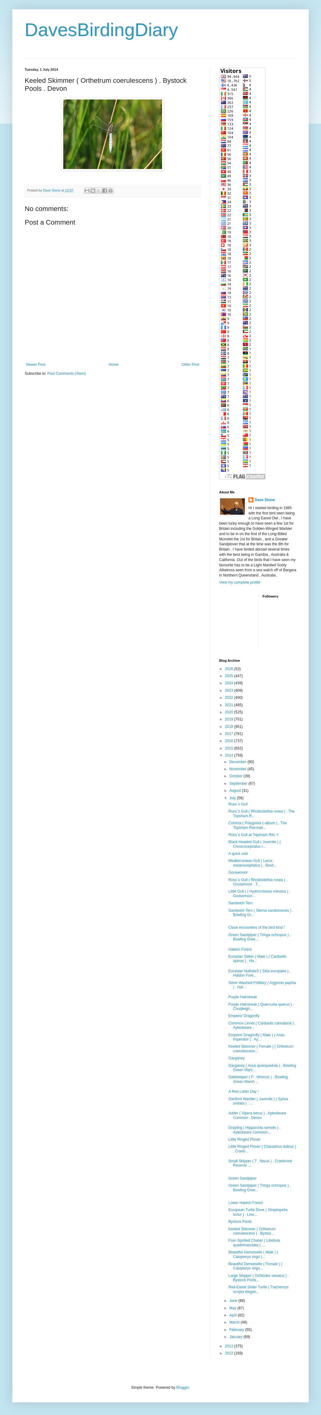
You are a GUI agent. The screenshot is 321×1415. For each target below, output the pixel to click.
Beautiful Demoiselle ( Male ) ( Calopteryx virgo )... (253, 1254)
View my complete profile (239, 582)
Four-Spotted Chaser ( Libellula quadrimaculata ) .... (254, 1242)
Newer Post (35, 364)
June (233, 1301)
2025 (229, 676)
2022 (229, 697)
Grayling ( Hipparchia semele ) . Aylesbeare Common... (254, 1130)
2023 (229, 690)
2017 (229, 734)
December (238, 762)
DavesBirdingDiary (101, 29)
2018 (229, 726)
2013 (229, 1346)
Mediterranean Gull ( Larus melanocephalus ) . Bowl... (252, 863)
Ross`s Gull (238, 804)
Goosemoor (238, 872)
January (236, 1337)
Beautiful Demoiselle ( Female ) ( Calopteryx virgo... (255, 1266)
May (233, 1308)
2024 (229, 683)
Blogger (182, 1387)
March (235, 1322)
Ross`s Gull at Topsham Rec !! (253, 835)
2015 (229, 748)
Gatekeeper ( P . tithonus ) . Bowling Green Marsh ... (258, 1079)
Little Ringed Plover (244, 1139)
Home (114, 364)
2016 (229, 741)
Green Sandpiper (242, 1178)
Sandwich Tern (240, 903)
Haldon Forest (240, 949)
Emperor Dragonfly (244, 1016)
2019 (229, 719)
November (238, 769)
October (236, 776)
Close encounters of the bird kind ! (256, 927)
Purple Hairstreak (242, 997)
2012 (229, 1353)
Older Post (190, 364)
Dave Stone (265, 500)
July (233, 798)
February (237, 1330)
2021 (229, 705)
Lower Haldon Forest (245, 1203)
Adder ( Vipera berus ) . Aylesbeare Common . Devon (257, 1115)
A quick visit (238, 853)
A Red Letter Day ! (243, 1091)
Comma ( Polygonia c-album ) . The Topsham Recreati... (257, 825)
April (233, 1315)
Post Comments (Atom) (66, 373)
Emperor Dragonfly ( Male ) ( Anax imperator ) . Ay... (256, 1037)
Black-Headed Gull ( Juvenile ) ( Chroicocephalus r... (254, 844)
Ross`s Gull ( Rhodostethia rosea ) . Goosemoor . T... (257, 882)
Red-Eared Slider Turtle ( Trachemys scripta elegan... (258, 1289)
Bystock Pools (240, 1221)
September (238, 783)
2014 (229, 755)
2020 (229, 712)
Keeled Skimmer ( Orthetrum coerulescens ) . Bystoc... (252, 1231)
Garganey (236, 1058)
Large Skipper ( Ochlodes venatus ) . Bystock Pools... (258, 1278)
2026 (229, 669)
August (235, 790)
